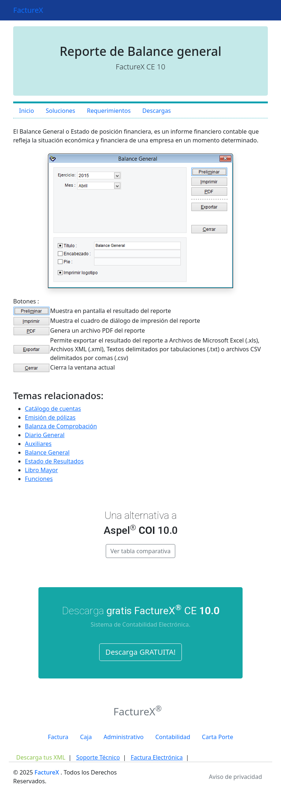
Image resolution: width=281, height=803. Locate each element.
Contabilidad (172, 737)
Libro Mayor (41, 470)
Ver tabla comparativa (140, 551)
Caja (86, 737)
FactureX (28, 10)
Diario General (44, 435)
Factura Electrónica (157, 757)
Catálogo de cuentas (53, 409)
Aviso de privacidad (235, 777)
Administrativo (124, 737)
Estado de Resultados (54, 461)
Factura (58, 737)
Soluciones (60, 111)
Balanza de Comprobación (61, 426)
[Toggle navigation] (257, 10)
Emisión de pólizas (50, 417)
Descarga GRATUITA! (140, 652)
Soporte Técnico (98, 757)
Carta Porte (217, 737)
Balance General (47, 452)
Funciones (39, 479)
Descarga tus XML (40, 757)
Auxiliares (38, 444)
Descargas (156, 111)
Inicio (26, 111)
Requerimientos (109, 111)
